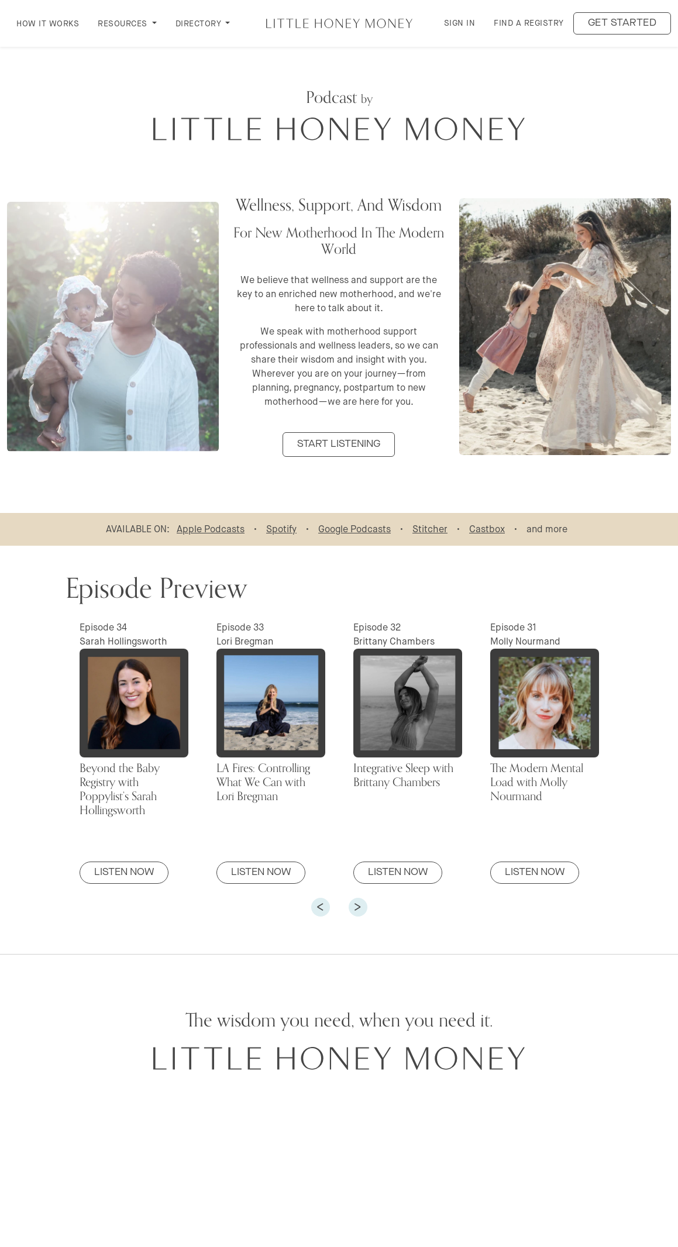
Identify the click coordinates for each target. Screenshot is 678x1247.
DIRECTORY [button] (199, 23)
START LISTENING (338, 444)
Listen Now (124, 872)
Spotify (281, 529)
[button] (320, 907)
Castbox (487, 529)
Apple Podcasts (211, 529)
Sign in (460, 22)
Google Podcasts (354, 529)
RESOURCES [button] (124, 23)
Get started (622, 23)
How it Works (47, 23)
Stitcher (430, 529)
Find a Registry (529, 22)
